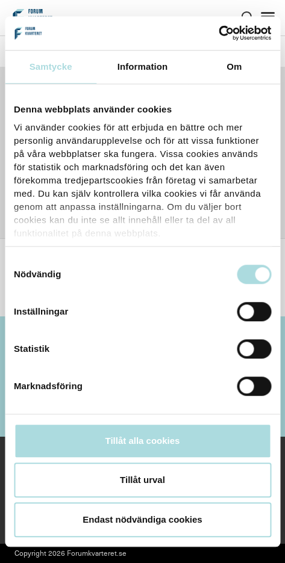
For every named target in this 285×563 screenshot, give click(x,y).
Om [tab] (234, 66)
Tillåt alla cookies (142, 440)
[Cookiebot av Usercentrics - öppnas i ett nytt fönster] (218, 33)
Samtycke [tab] (51, 66)
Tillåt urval (142, 480)
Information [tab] (142, 66)
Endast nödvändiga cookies (142, 519)
